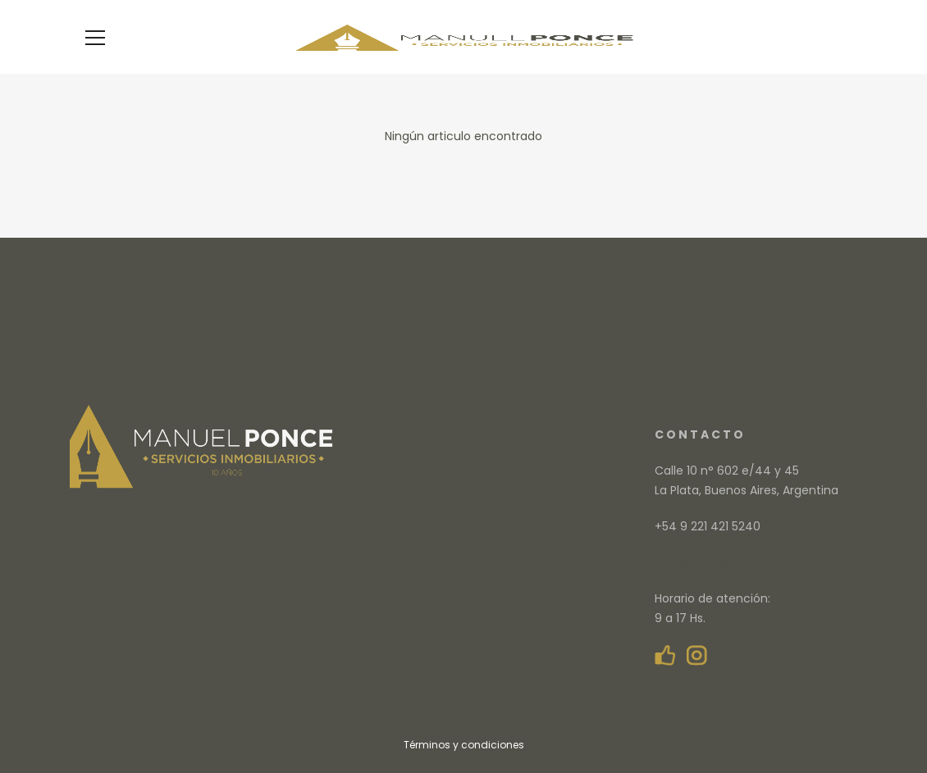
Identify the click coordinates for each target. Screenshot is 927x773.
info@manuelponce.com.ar (733, 562)
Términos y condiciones (464, 745)
